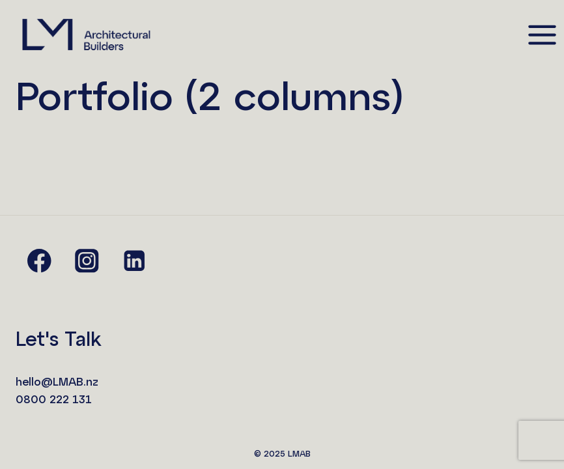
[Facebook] (39, 261)
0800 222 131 (54, 398)
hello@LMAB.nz (57, 381)
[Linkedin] (134, 261)
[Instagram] (87, 261)
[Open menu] (542, 34)
